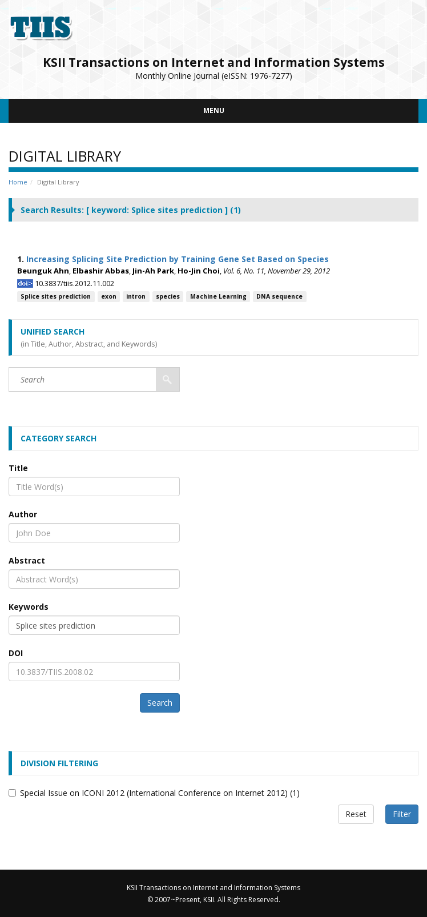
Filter (402, 814)
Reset (355, 814)
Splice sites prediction (56, 296)
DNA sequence (279, 296)
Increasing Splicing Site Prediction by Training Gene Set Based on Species (177, 259)
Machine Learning (218, 296)
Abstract (27, 560)
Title (18, 467)
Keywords (29, 606)
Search (159, 702)
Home (18, 182)
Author (23, 514)
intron (136, 296)
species (168, 296)
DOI (16, 652)
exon (108, 296)
